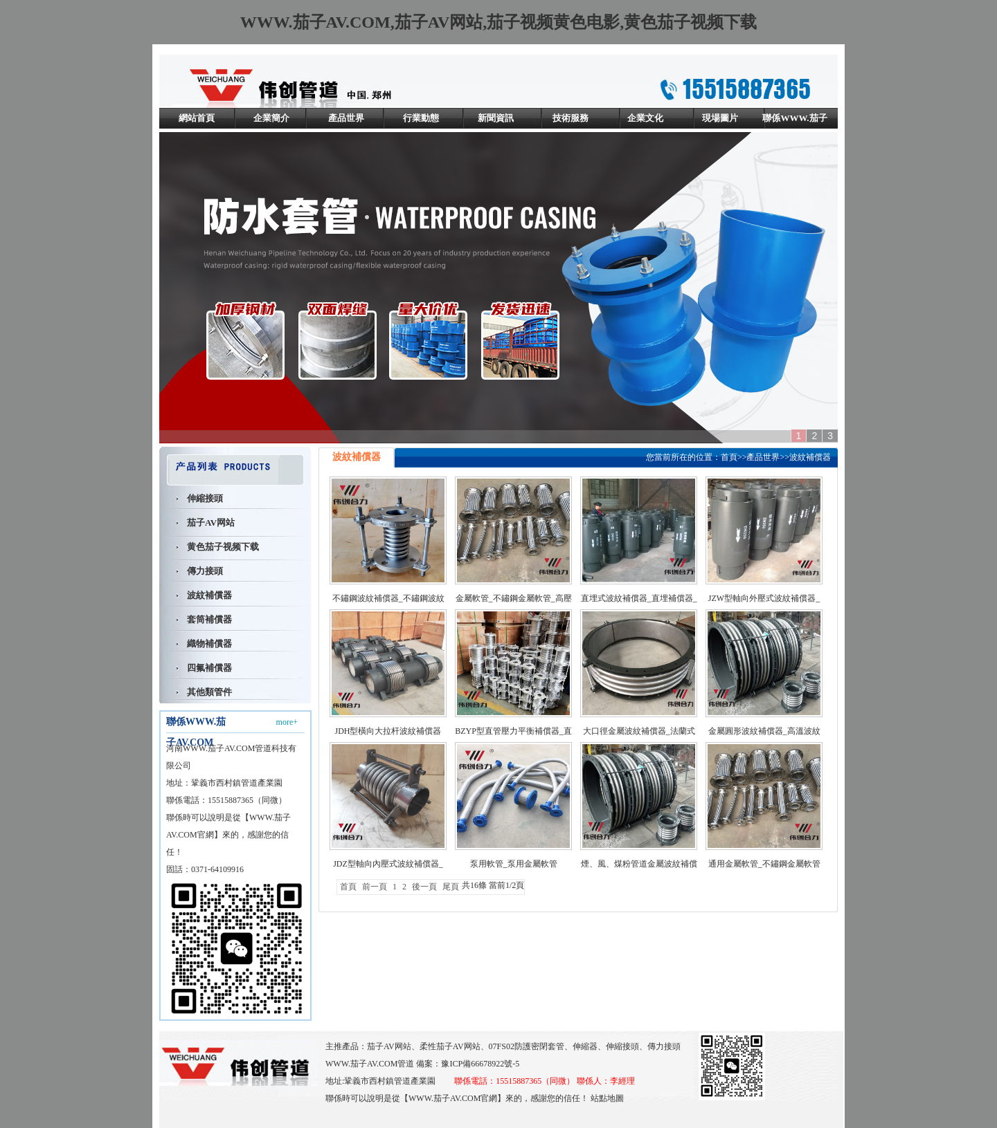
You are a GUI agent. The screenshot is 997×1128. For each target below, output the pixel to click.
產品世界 (346, 118)
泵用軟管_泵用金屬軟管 (513, 864)
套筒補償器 (209, 619)
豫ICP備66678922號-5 (480, 1064)
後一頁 (424, 886)
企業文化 (645, 118)
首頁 (729, 457)
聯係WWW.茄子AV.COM (794, 128)
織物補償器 (209, 643)
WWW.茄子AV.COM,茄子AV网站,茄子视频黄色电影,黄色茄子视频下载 (498, 22)
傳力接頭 (205, 571)
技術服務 (571, 118)
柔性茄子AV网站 (450, 1046)
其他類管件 (209, 692)
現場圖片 (720, 118)
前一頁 (374, 886)
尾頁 (450, 886)
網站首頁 (197, 118)
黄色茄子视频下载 (223, 547)
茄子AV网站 (211, 522)
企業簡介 (271, 118)
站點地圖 (607, 1098)
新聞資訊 (496, 118)
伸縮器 (585, 1046)
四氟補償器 (209, 668)
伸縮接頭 (205, 498)
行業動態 (421, 118)
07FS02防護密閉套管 (526, 1046)
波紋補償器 (209, 595)
